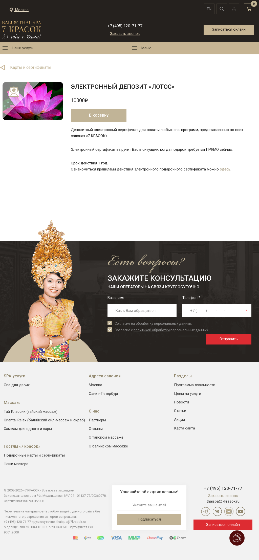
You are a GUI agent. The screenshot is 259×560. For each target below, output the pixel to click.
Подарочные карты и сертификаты (34, 455)
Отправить (229, 339)
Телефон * (191, 297)
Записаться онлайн (229, 29)
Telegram (205, 511)
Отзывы (96, 428)
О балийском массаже (108, 446)
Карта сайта (184, 428)
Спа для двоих (17, 385)
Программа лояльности (194, 385)
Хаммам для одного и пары (28, 428)
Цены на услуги (187, 393)
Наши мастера (16, 464)
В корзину (99, 115)
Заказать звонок (125, 33)
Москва (95, 385)
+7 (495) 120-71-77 (124, 26)
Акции (179, 419)
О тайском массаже (106, 437)
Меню (146, 48)
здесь (225, 169)
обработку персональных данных (164, 323)
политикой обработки (152, 330)
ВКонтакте (217, 511)
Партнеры (97, 420)
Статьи (180, 410)
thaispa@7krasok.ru (223, 501)
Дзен (228, 511)
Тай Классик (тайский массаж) (30, 411)
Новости (181, 402)
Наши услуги (22, 48)
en (207, 9)
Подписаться (149, 519)
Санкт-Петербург (104, 393)
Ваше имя (115, 297)
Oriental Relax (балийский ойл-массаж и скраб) (44, 420)
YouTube (240, 511)
